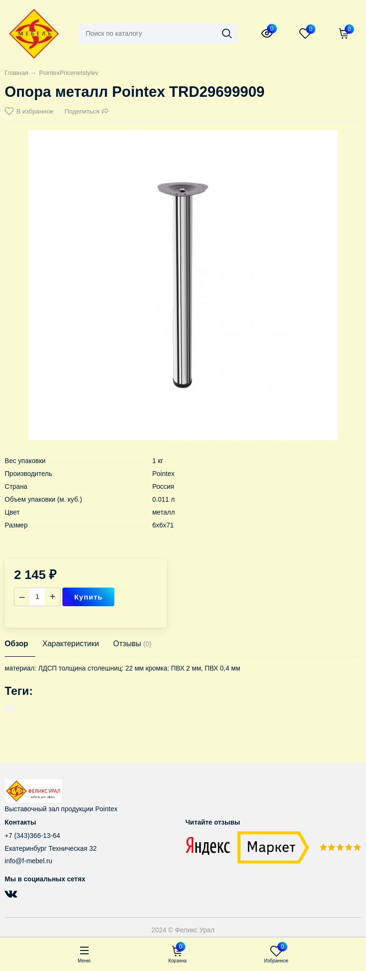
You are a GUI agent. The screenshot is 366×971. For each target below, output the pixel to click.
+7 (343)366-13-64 (32, 835)
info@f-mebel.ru (28, 861)
